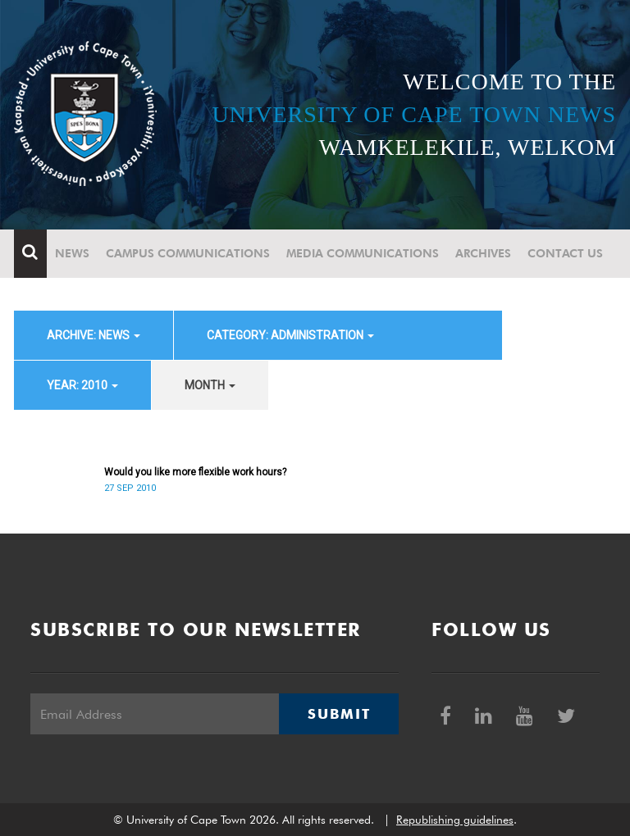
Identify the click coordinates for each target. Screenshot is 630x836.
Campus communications (188, 253)
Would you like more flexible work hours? (195, 472)
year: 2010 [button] (82, 385)
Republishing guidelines (455, 819)
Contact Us (565, 253)
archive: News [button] (93, 335)
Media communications (362, 253)
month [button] (210, 385)
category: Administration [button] (290, 335)
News (72, 253)
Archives (483, 253)
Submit (339, 714)
